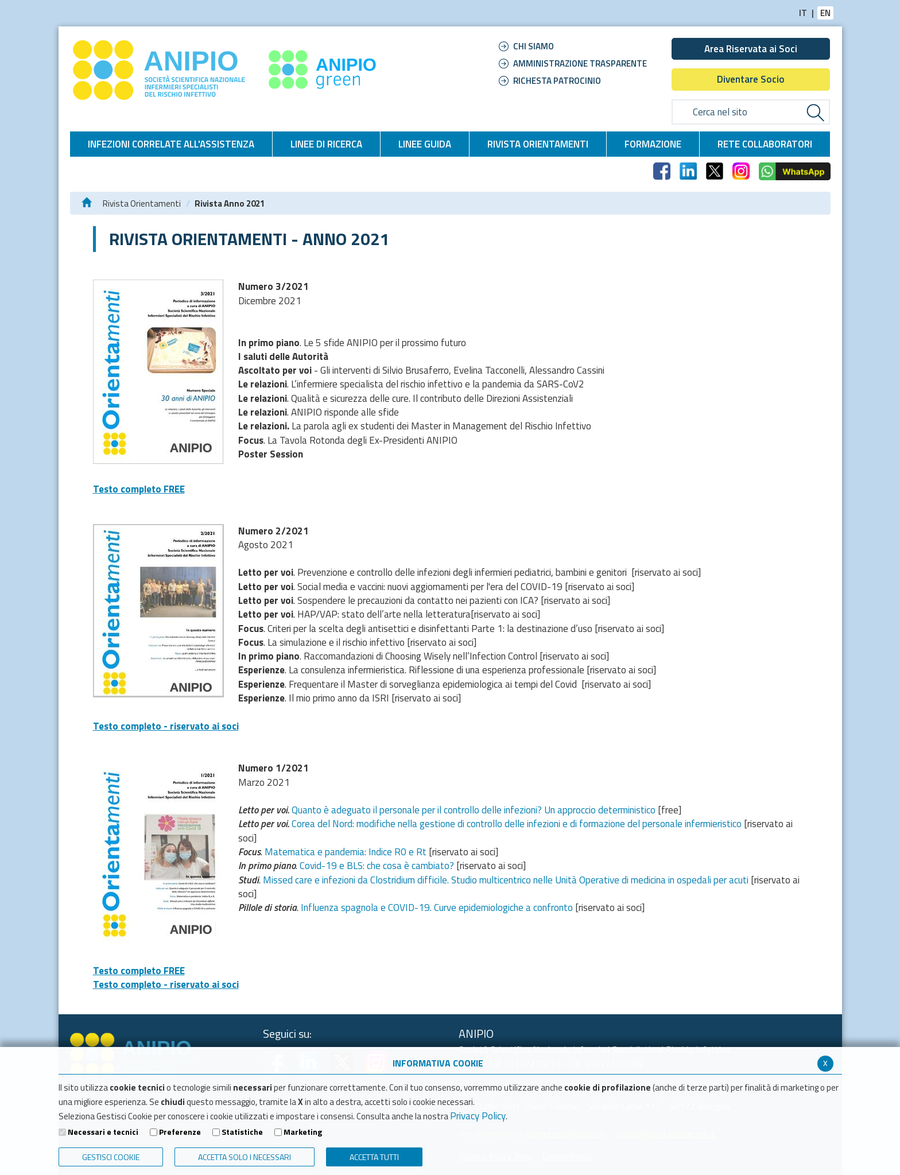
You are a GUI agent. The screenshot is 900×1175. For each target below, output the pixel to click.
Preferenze (180, 1132)
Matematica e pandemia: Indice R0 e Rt (345, 851)
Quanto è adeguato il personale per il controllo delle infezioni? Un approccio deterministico (473, 809)
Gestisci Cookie (110, 1157)
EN (825, 13)
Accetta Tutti (374, 1157)
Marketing (303, 1132)
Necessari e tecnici (103, 1132)
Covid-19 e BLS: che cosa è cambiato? (377, 865)
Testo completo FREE (139, 489)
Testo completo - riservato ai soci (166, 726)
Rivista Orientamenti (142, 203)
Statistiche (242, 1132)
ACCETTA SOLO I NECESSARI (244, 1157)
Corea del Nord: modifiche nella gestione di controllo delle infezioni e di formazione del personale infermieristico (517, 823)
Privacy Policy (478, 1115)
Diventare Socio (751, 79)
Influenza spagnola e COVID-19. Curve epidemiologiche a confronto (437, 907)
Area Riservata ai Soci (750, 48)
